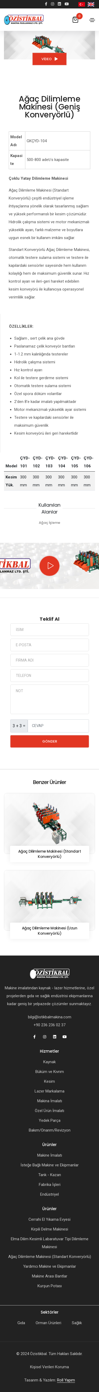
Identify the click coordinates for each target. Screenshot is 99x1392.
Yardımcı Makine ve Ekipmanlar (49, 1266)
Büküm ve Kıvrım (49, 1071)
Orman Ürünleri (48, 1322)
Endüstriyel (49, 1194)
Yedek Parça (49, 1120)
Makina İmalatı (49, 1101)
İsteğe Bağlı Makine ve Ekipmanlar (50, 1165)
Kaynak (49, 1062)
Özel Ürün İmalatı (49, 1110)
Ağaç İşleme (49, 522)
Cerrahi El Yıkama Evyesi (49, 1219)
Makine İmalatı (49, 1155)
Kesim (49, 1081)
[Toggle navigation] (92, 20)
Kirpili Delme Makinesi (49, 1229)
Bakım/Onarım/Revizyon (49, 1130)
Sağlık (77, 1322)
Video (49, 58)
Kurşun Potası (49, 1286)
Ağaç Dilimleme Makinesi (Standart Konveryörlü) (49, 1256)
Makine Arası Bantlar (49, 1276)
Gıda (21, 1322)
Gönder (49, 741)
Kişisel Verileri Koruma (49, 1367)
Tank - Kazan (49, 1174)
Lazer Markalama (49, 1091)
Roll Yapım (66, 1380)
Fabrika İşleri (49, 1184)
